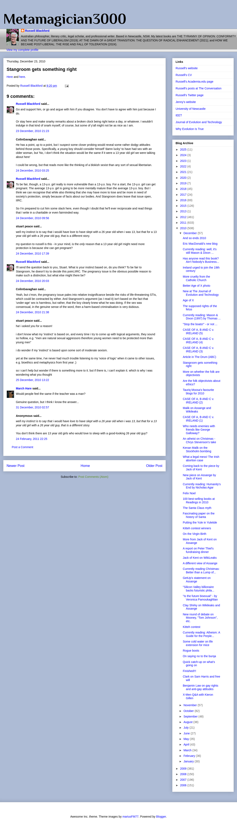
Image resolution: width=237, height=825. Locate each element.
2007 (183, 779)
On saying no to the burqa (199, 656)
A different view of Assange (200, 563)
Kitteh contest (191, 627)
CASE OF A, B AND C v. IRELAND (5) (198, 331)
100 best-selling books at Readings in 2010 (199, 500)
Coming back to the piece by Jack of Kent (201, 467)
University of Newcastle (191, 108)
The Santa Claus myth (197, 507)
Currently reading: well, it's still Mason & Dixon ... (200, 251)
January (189, 761)
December (190, 233)
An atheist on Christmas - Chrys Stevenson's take (199, 440)
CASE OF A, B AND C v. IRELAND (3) (198, 349)
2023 (183, 160)
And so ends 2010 (194, 238)
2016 (183, 200)
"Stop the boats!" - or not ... (200, 324)
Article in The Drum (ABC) (199, 357)
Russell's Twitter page (189, 95)
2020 (183, 177)
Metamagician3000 (64, 19)
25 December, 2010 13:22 (32, 380)
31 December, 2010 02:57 (32, 407)
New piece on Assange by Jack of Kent (199, 476)
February (189, 755)
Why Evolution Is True (190, 129)
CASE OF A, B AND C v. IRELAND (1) (198, 418)
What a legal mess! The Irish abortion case (201, 458)
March (187, 750)
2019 (183, 183)
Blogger (161, 816)
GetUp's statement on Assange (197, 579)
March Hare (24, 388)
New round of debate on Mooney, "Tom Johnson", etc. (200, 618)
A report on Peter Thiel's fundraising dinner (198, 550)
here (22, 76)
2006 (183, 785)
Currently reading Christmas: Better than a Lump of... (201, 570)
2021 (183, 172)
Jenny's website (186, 102)
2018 (183, 188)
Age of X (188, 300)
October (189, 711)
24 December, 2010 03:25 (32, 170)
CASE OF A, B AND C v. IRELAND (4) (198, 340)
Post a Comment (22, 447)
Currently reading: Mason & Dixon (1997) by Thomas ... (202, 316)
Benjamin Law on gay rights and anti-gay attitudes (200, 687)
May (186, 739)
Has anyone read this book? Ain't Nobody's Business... (201, 260)
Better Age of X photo (196, 285)
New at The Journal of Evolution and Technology (201, 293)
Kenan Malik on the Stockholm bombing (197, 449)
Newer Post (16, 466)
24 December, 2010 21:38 (32, 312)
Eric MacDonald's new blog (200, 243)
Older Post (154, 466)
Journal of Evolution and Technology (199, 122)
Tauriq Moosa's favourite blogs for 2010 (198, 391)
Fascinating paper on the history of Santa (199, 515)
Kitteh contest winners (197, 528)
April (186, 744)
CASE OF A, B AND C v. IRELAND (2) (198, 400)
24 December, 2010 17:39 (32, 253)
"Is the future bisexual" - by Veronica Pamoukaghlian (200, 597)
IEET (179, 115)
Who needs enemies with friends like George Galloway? (199, 429)
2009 (183, 768)
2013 (183, 211)
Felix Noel (189, 493)
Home (85, 466)
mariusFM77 (130, 816)
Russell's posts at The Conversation (199, 88)
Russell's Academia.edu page (194, 81)
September (190, 716)
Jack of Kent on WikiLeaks (200, 557)
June (186, 733)
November (190, 705)
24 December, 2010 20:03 (32, 281)
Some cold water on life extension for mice (198, 643)
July (186, 727)
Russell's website (187, 68)
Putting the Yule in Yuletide (200, 522)
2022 (183, 166)
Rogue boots (191, 650)
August (188, 722)
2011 (183, 222)
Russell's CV (184, 75)
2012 (183, 217)
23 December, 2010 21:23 (32, 131)
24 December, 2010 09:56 (32, 218)
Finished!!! (189, 671)
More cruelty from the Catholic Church (196, 278)
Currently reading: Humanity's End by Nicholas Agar (202, 486)
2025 (183, 149)
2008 (183, 774)
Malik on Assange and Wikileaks (197, 409)
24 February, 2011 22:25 (31, 439)
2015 (183, 205)
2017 (183, 194)
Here (10, 76)
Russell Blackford (37, 30)
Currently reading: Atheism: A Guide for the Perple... (201, 634)
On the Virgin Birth (194, 533)
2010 (183, 228)
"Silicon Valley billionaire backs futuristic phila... (198, 588)
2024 (183, 155)
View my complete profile (22, 49)
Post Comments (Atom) (93, 476)
